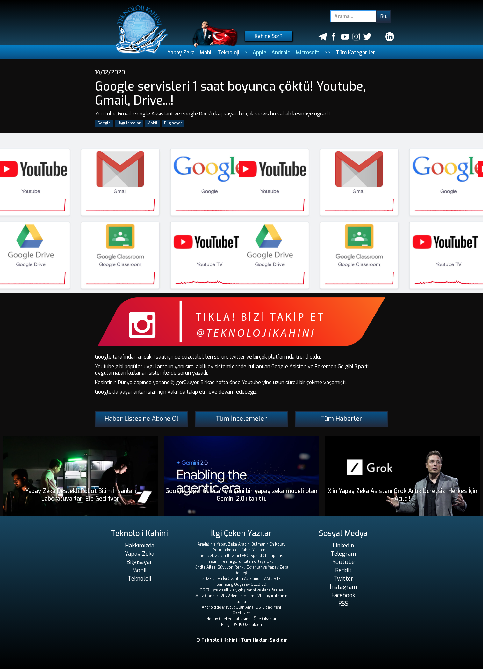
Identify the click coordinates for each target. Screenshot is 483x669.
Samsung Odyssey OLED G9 (241, 584)
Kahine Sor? (269, 36)
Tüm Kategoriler (355, 52)
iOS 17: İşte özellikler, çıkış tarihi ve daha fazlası (241, 590)
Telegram (343, 554)
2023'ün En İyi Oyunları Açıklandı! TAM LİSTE (241, 578)
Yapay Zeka (181, 52)
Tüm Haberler (341, 418)
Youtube (343, 562)
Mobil (206, 52)
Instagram (343, 587)
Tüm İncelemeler (241, 418)
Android (281, 52)
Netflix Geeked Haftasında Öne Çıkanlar (241, 618)
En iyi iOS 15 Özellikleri (241, 624)
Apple (259, 52)
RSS (343, 603)
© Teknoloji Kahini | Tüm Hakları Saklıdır (241, 640)
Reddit (343, 570)
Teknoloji (228, 52)
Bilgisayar (173, 123)
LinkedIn (343, 545)
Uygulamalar (129, 123)
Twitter (343, 579)
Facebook (343, 595)
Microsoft (307, 52)
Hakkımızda (139, 545)
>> (327, 52)
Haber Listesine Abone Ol (142, 418)
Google (104, 123)
